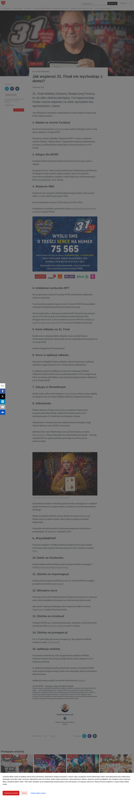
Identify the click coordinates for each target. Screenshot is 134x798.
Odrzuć (24, 793)
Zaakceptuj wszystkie (11, 793)
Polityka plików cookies (38, 793)
